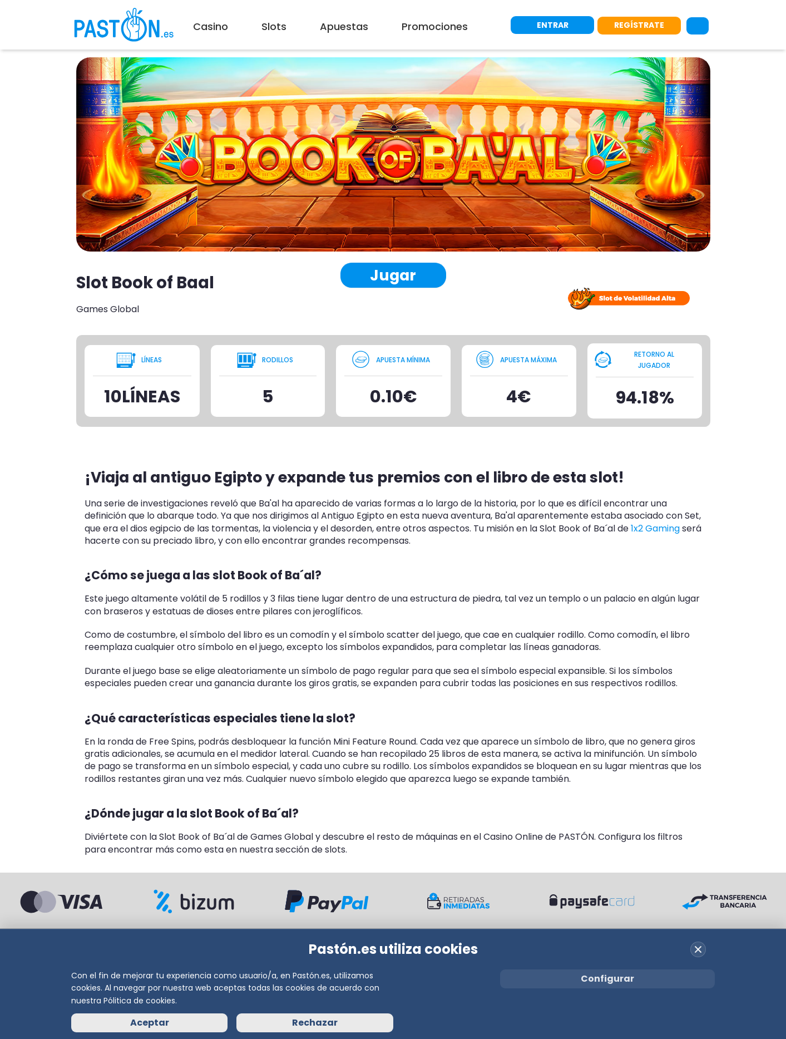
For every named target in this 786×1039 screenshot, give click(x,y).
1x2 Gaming (655, 528)
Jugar (393, 275)
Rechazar (315, 1022)
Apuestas (344, 26)
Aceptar (149, 1022)
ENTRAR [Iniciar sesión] (552, 24)
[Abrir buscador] (697, 25)
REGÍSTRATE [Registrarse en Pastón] (639, 24)
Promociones (435, 26)
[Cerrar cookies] (698, 949)
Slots (273, 26)
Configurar (607, 978)
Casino (210, 26)
